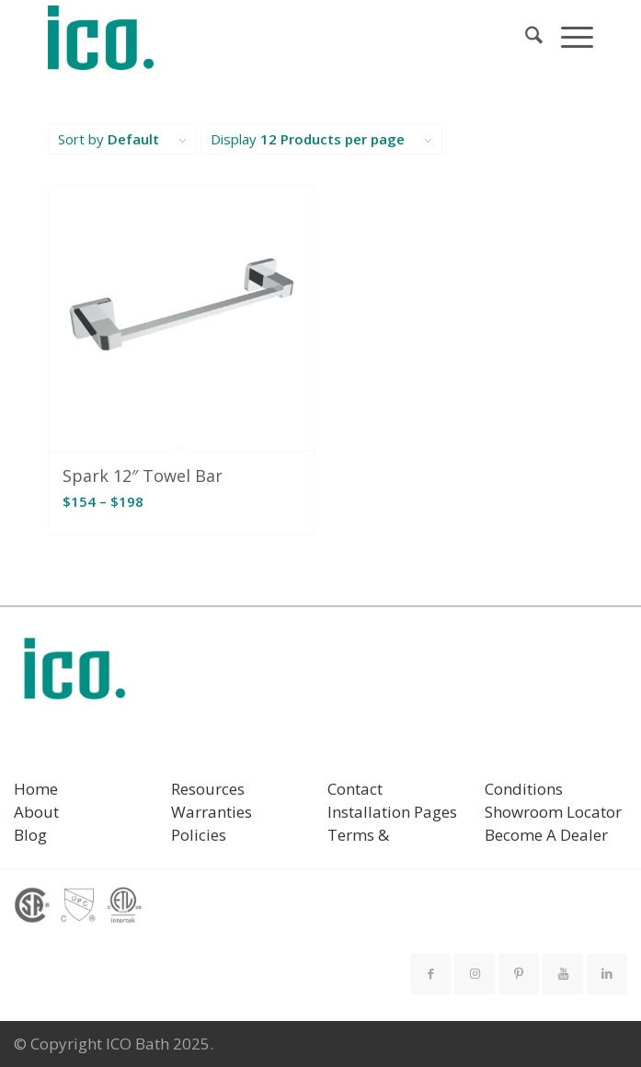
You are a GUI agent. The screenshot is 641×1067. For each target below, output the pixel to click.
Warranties (211, 811)
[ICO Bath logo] (74, 674)
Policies (198, 834)
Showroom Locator (553, 811)
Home (36, 788)
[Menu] (568, 38)
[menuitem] (525, 38)
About (36, 811)
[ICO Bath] (266, 38)
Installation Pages (392, 811)
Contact (355, 788)
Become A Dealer (546, 834)
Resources (208, 788)
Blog (30, 834)
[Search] (525, 38)
